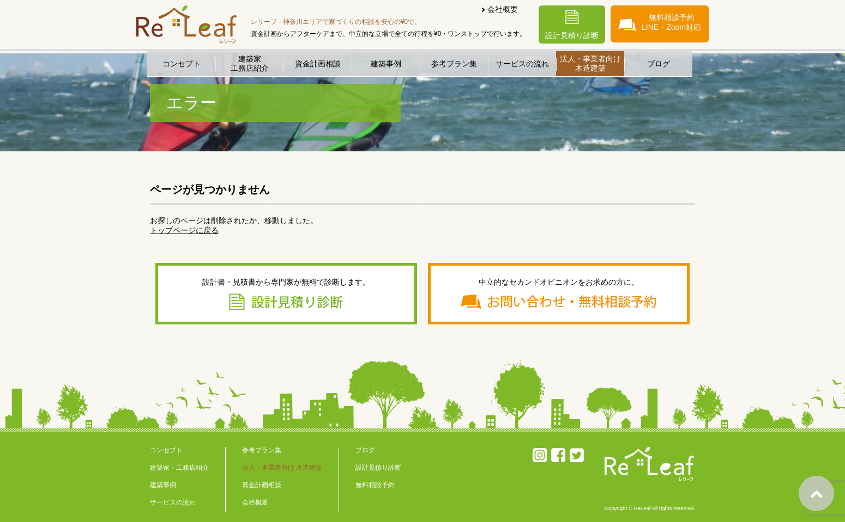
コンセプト (181, 63)
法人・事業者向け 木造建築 (282, 467)
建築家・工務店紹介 (179, 467)
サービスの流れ (522, 63)
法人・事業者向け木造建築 (590, 63)
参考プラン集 (454, 63)
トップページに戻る (184, 230)
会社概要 (502, 9)
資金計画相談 (318, 63)
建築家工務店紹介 (250, 63)
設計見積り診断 (572, 25)
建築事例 (386, 63)
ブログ (658, 63)
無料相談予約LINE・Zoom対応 (659, 22)
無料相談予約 (375, 485)
